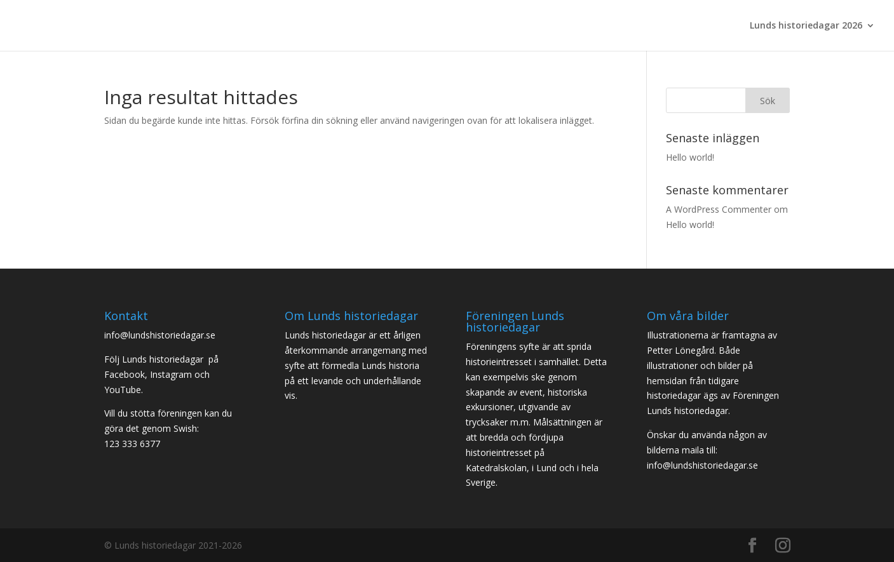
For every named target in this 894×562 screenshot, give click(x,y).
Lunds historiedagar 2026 (806, 26)
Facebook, (125, 374)
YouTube (122, 390)
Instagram (171, 374)
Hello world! (690, 157)
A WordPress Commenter (718, 209)
